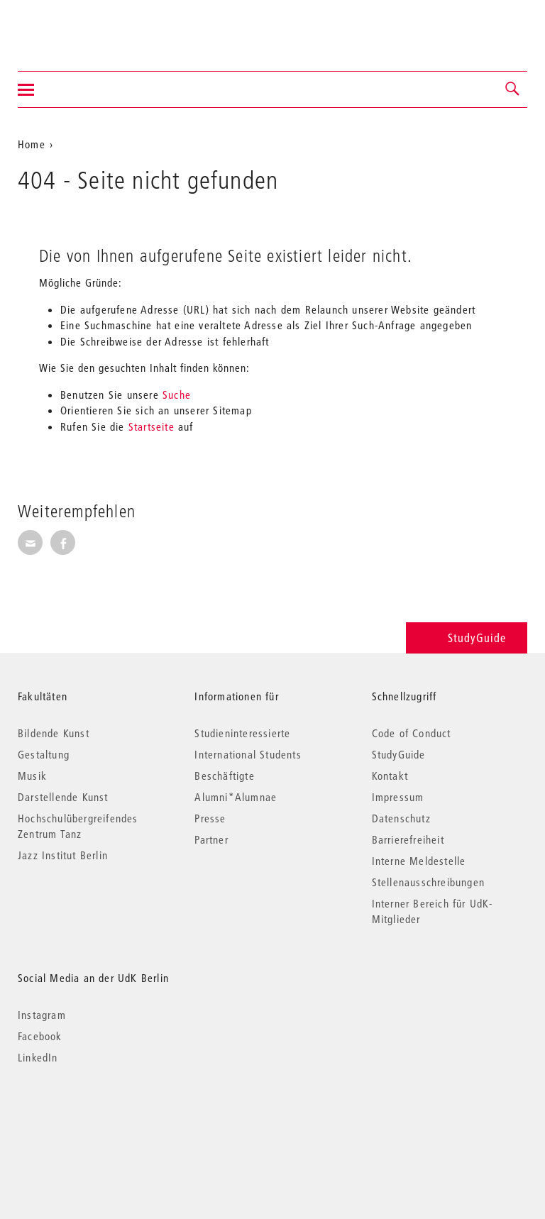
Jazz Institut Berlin (63, 855)
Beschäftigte (224, 775)
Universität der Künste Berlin (73, 26)
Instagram (42, 1015)
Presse (210, 818)
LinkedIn (38, 1057)
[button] (513, 89)
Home (31, 144)
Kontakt (390, 775)
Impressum (398, 797)
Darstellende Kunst (63, 797)
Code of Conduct (411, 733)
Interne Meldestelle (419, 861)
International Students (247, 754)
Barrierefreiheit (408, 839)
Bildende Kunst (53, 733)
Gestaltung (44, 754)
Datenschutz (401, 818)
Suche (177, 394)
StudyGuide (466, 637)
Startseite (151, 426)
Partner (211, 839)
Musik (32, 775)
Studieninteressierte (242, 733)
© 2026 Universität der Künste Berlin (92, 1117)
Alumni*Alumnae (235, 797)
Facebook (40, 1036)
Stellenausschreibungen (428, 882)
